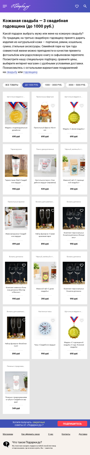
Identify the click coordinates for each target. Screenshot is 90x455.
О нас (50, 434)
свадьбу (12, 72)
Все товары (12, 85)
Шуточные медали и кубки (17, 97)
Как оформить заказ (30, 434)
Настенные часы (45, 311)
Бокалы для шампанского (46, 202)
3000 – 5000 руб (77, 85)
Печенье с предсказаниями (17, 366)
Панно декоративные (45, 149)
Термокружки (16, 149)
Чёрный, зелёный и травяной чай (75, 149)
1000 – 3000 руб (53, 85)
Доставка (83, 434)
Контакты (66, 434)
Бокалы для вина (74, 202)
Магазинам (8, 434)
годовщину (30, 72)
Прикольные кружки (16, 202)
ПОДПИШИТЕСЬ (72, 423)
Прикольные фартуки (45, 97)
